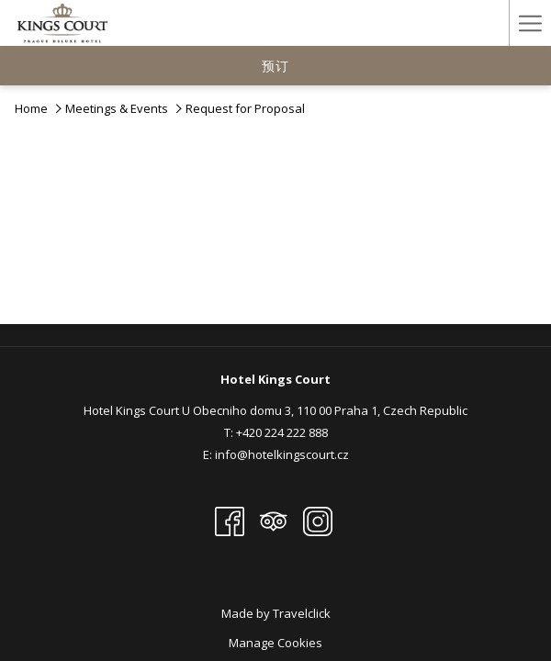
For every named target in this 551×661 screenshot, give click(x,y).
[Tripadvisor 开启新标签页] (273, 519)
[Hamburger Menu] (530, 23)
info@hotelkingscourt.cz (282, 454)
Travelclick (302, 613)
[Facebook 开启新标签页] (229, 519)
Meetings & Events (116, 108)
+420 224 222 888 (282, 432)
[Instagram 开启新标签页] (317, 519)
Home (31, 108)
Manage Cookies (275, 642)
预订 (275, 65)
